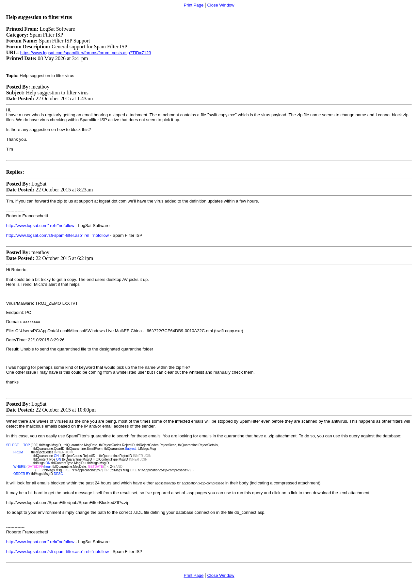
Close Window (220, 5)
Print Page (194, 5)
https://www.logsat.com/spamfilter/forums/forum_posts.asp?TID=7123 (85, 52)
